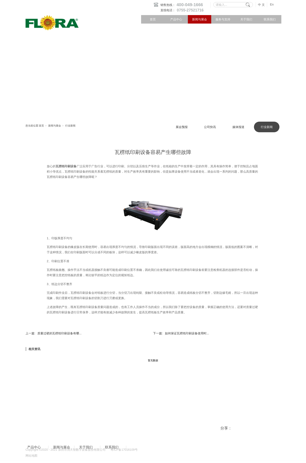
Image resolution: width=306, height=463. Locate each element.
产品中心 (176, 19)
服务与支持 (222, 19)
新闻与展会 (199, 19)
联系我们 (270, 19)
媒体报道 (238, 127)
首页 (153, 19)
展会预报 (182, 127)
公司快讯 (210, 127)
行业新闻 (70, 125)
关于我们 (246, 19)
